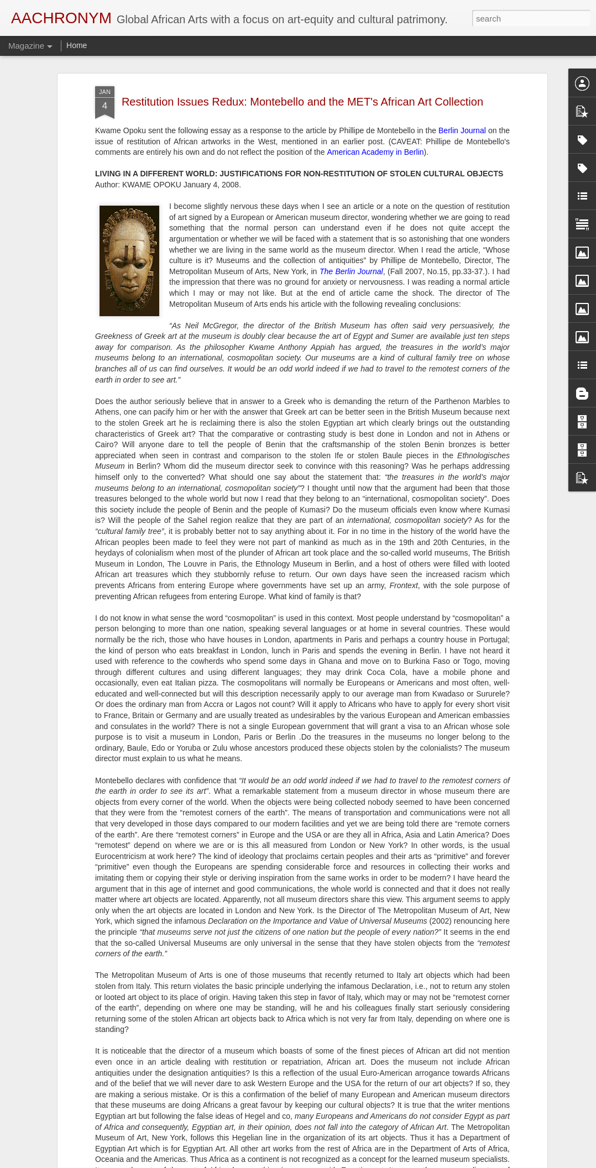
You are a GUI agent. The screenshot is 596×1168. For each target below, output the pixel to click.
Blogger (332, 1162)
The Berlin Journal (351, 230)
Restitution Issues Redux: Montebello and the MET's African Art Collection (302, 61)
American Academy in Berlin (375, 111)
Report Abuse (365, 1162)
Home (76, 45)
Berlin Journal (462, 89)
